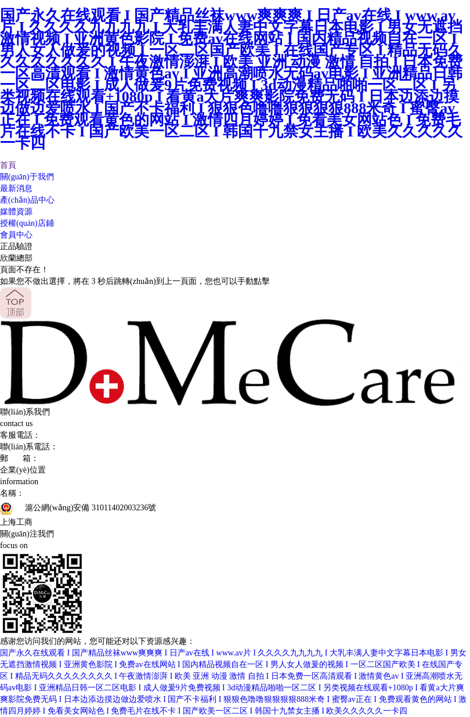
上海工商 (16, 522)
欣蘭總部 (16, 258)
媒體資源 (16, 211)
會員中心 (16, 234)
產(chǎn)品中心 (27, 200)
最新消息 (16, 188)
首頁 (8, 165)
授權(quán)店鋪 (27, 223)
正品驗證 (16, 246)
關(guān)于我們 (27, 176)
